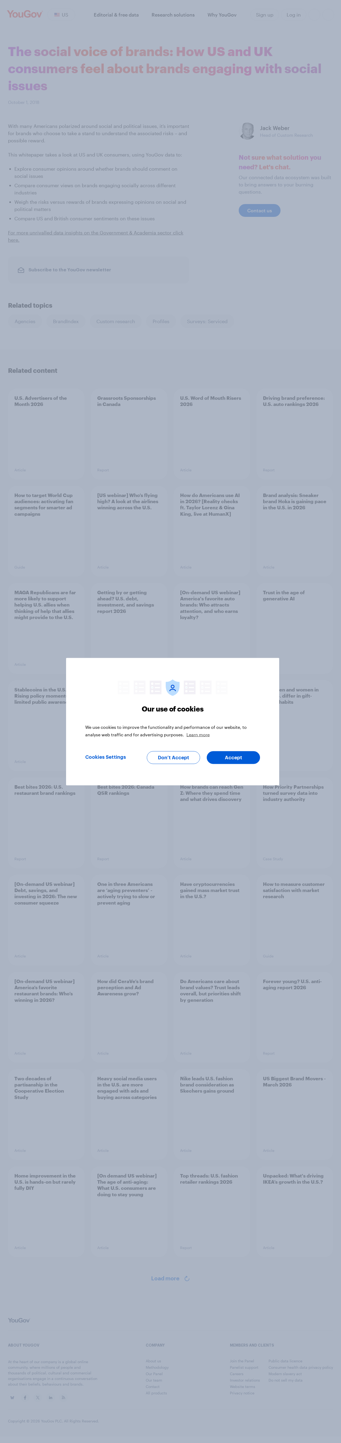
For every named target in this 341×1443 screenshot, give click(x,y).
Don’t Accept (173, 757)
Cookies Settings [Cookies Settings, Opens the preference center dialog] (105, 756)
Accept (233, 757)
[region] (172, 721)
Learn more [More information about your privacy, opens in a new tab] (198, 734)
